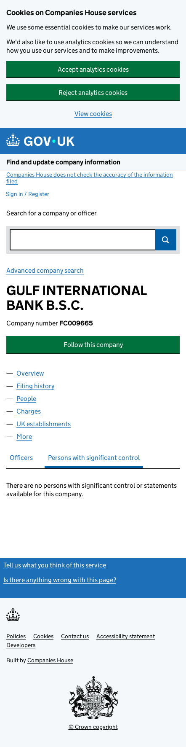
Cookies (43, 636)
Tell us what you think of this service (54, 565)
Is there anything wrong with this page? (59, 580)
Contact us (75, 636)
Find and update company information (63, 162)
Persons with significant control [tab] (94, 458)
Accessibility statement (125, 636)
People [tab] (26, 399)
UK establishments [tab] (43, 424)
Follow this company (93, 345)
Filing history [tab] (35, 386)
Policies (16, 636)
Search (165, 239)
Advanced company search (45, 270)
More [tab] (24, 437)
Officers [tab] (21, 458)
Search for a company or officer (51, 213)
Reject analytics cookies (93, 93)
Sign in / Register (27, 194)
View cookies (93, 114)
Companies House (50, 660)
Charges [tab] (28, 411)
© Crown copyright (93, 727)
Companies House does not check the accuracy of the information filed (89, 178)
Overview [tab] (30, 373)
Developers (20, 645)
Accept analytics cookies (93, 69)
